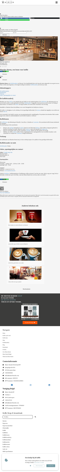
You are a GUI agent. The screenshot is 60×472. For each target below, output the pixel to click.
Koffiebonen (4, 64)
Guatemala (35, 122)
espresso (28, 129)
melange (11, 127)
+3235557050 (8, 400)
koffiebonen (44, 101)
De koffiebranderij (4, 91)
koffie (10, 101)
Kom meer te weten (39, 462)
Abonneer (4, 34)
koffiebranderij (14, 83)
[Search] (35, 417)
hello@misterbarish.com (12, 375)
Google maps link (8, 152)
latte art (5, 111)
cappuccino (44, 129)
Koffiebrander (3, 146)
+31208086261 (9, 373)
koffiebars (6, 173)
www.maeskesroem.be (10, 170)
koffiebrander (27, 103)
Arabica (22, 127)
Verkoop (2, 94)
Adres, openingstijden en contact (8, 95)
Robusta (38, 127)
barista (38, 110)
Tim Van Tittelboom (5, 61)
